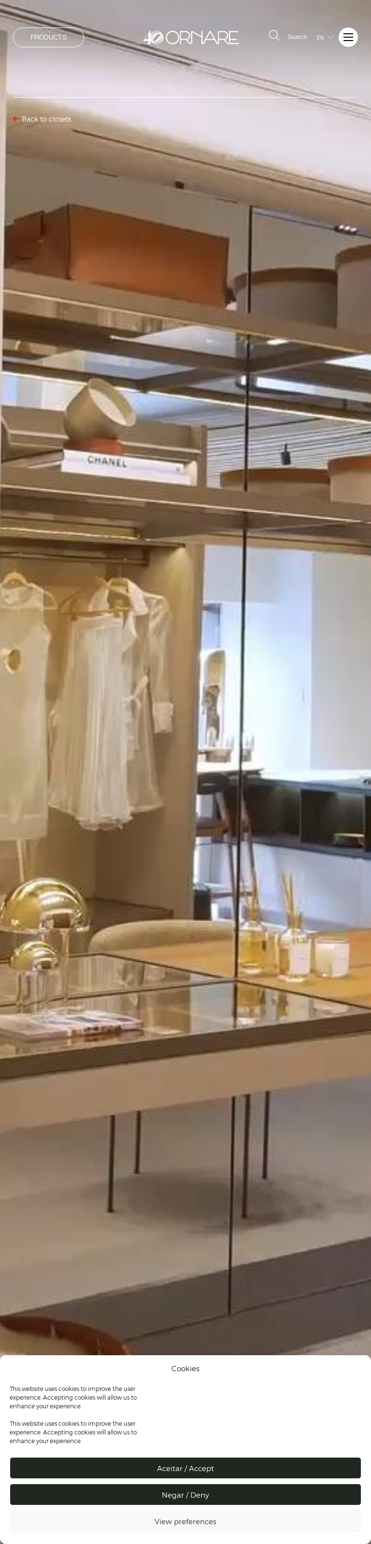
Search (287, 36)
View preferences (185, 1521)
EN (320, 38)
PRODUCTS (48, 37)
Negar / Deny (185, 1494)
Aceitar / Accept (185, 1468)
